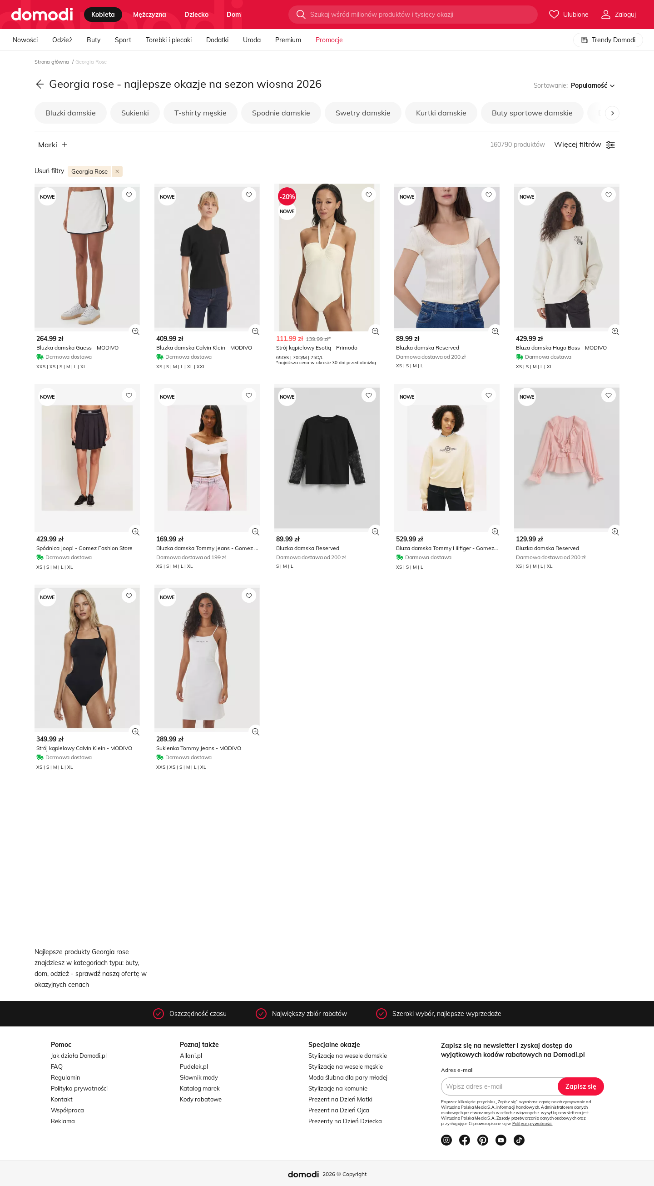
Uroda (252, 40)
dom (234, 14)
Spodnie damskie (281, 112)
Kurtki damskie (441, 112)
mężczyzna (149, 14)
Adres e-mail (457, 1069)
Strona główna (52, 62)
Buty (93, 40)
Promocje (329, 40)
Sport (123, 40)
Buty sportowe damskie (532, 112)
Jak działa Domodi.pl (79, 1055)
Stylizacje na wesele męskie (345, 1066)
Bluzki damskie (70, 112)
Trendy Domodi (608, 40)
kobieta (103, 14)
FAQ (57, 1066)
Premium (288, 40)
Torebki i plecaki (169, 40)
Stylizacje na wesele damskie (347, 1055)
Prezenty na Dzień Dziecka (345, 1121)
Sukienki (135, 112)
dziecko (196, 14)
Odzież (62, 40)
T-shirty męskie (200, 112)
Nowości (25, 40)
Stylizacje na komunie (337, 1088)
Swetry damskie (363, 112)
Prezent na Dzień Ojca (338, 1110)
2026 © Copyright (344, 1174)
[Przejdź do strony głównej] (42, 14)
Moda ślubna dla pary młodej (347, 1077)
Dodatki (217, 40)
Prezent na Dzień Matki (340, 1099)
